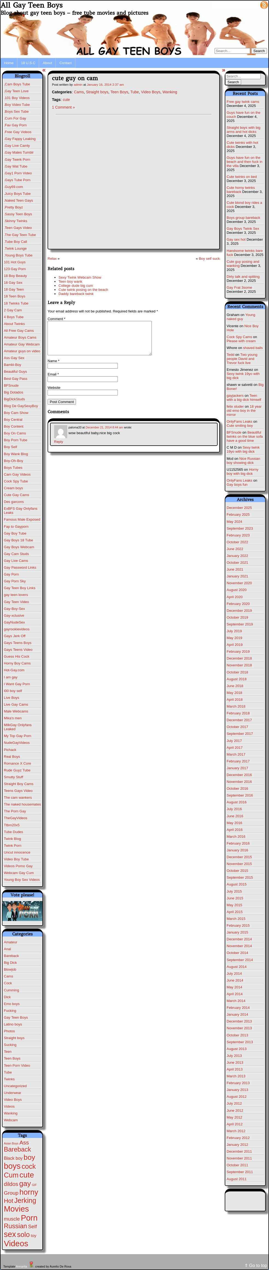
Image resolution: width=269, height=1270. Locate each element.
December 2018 (239, 658)
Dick (7, 997)
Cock (8, 983)
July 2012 (234, 1103)
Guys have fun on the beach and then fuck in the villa (244, 162)
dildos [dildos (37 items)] (11, 1184)
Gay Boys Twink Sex (243, 228)
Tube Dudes (13, 832)
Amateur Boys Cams (20, 337)
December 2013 (239, 1021)
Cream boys (13, 488)
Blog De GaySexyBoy (21, 406)
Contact (65, 63)
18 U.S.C (28, 63)
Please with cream (241, 341)
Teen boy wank (70, 281)
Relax (52, 259)
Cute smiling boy (240, 426)
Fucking (10, 1011)
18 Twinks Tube (16, 303)
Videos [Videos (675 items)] (16, 1243)
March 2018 (236, 706)
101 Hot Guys (15, 262)
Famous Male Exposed (22, 519)
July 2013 (234, 1056)
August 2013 (237, 1049)
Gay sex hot (236, 239)
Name (53, 367)
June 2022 (235, 549)
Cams (8, 976)
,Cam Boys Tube (17, 84)
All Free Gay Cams (19, 331)
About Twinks (14, 324)
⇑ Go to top (255, 1265)
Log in (251, 4)
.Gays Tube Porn (17, 180)
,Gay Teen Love (16, 91)
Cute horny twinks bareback (241, 190)
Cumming (11, 990)
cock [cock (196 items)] (29, 1166)
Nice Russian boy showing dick (243, 461)
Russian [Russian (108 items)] (15, 1226)
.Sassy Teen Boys (18, 214)
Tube (8, 1072)
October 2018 (237, 672)
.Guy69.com (13, 187)
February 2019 (238, 651)
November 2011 (239, 1158)
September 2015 (240, 877)
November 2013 (239, 1028)
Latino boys (13, 1024)
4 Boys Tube (14, 317)
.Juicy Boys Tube (17, 194)
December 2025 (239, 508)
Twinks (9, 1079)
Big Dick (10, 963)
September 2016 (240, 795)
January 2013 (237, 1090)
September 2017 (240, 734)
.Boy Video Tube (17, 105)
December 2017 (239, 720)
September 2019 (240, 624)
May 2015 (234, 905)
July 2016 (234, 809)
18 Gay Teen (14, 289)
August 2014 (237, 967)
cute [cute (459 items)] (26, 1175)
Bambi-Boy (12, 365)
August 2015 (237, 884)
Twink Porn (12, 845)
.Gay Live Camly (17, 146)
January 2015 (237, 932)
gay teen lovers (16, 595)
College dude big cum (76, 286)
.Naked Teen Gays (18, 200)
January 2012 (237, 1145)
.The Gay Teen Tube (20, 235)
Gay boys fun (237, 484)
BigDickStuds (14, 399)
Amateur (10, 942)
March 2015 (236, 919)
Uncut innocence (17, 852)
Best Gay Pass (15, 379)
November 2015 (239, 864)
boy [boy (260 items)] (29, 1157)
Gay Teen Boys (16, 1017)
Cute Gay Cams (16, 495)
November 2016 (239, 782)
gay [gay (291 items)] (25, 1183)
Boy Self (10, 447)
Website (54, 394)
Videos (9, 1106)
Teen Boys (12, 1058)
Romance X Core (17, 763)
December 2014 (239, 939)
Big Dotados (13, 392)
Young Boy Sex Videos (22, 880)
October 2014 (237, 953)
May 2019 (234, 638)
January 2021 (237, 576)
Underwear (12, 1093)
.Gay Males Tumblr (19, 152)
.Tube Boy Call (15, 242)
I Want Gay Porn (17, 684)
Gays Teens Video (18, 650)
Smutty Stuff (13, 777)
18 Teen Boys (14, 296)
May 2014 (234, 987)
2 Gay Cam (13, 310)
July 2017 (234, 741)
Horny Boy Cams (17, 663)
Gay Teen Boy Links (19, 588)
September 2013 (240, 1042)
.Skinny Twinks (15, 221)
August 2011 (237, 1179)
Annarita (21, 1266)
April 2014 (235, 994)
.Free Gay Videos (17, 132)
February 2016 (238, 843)
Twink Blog (12, 839)
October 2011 (237, 1165)
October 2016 (237, 788)
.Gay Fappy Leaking (20, 139)
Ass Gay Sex (14, 358)
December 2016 (239, 775)
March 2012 (236, 1131)
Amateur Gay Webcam (22, 344)
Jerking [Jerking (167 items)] (25, 1200)
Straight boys (14, 1038)
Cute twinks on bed (242, 177)
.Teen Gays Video (18, 228)
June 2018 (235, 686)
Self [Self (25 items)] (32, 1226)
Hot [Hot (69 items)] (8, 1200)
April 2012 (235, 1124)
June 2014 (235, 980)
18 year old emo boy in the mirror (244, 410)
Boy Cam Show (16, 413)
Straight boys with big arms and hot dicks (244, 130)
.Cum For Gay (15, 118)
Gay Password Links (20, 567)
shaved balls (253, 348)
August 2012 (237, 1097)
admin (78, 84)
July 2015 (234, 891)
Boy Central (13, 420)
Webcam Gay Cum (19, 873)
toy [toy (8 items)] (33, 1235)
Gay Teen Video (16, 602)
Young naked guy (241, 317)
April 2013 (235, 1069)
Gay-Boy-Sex (14, 609)
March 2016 (236, 836)
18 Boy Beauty (15, 276)
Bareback (11, 956)
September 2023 (240, 528)
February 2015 (238, 925)
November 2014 (239, 946)
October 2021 (237, 563)
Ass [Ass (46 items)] (24, 1142)
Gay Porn (11, 574)
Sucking (10, 1045)
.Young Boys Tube (18, 255)
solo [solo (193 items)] (23, 1234)
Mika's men (13, 718)
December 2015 (239, 857)
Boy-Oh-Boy (13, 461)
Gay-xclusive (14, 615)
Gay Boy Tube (15, 533)
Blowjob (10, 969)
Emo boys (12, 1004)
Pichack (10, 750)
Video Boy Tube (16, 859)
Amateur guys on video (22, 351)
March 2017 (236, 754)
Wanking (10, 1113)
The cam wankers (18, 797)
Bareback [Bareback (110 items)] (17, 1149)
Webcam (11, 1120)
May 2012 (234, 1117)
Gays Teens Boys (17, 643)
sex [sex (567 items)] (10, 1234)
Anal (7, 949)
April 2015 (235, 912)
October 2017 (237, 727)
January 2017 (237, 768)
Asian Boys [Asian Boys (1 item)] (11, 1143)
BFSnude (11, 385)
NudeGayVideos (17, 743)
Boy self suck (209, 259)
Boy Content (14, 426)
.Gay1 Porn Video (18, 173)
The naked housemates (22, 804)
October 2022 (237, 542)
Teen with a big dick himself (244, 397)
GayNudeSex (14, 622)
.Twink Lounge (15, 248)
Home (9, 63)
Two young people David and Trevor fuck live (242, 359)
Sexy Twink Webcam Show (80, 277)
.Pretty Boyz (13, 207)
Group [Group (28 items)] (11, 1193)
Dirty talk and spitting (243, 277)
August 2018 (237, 679)
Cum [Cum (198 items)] (11, 1175)
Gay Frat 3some (239, 287)
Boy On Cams (15, 433)
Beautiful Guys (15, 371)
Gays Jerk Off (14, 636)
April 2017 (235, 748)
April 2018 (235, 699)
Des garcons (14, 502)
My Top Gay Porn (17, 736)
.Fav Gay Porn (15, 125)
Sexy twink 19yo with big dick (243, 449)
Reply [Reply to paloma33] (58, 448)
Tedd (230, 355)
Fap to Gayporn (16, 526)
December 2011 (239, 1151)
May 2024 (234, 522)
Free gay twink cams (243, 102)
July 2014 (234, 973)
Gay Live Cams (16, 561)
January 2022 (237, 556)
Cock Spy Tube (16, 481)
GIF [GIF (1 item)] (34, 1184)
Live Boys (11, 698)
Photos (9, 1031)
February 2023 (238, 535)
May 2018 (234, 693)
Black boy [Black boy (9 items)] (13, 1158)
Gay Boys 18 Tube (18, 540)
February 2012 (238, 1138)
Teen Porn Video (17, 1065)
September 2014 (240, 960)
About (47, 63)
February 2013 (238, 1083)
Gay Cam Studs (16, 554)
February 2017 (238, 761)
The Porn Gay (15, 811)
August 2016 (237, 802)
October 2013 (237, 1035)
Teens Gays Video (18, 791)
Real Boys (12, 757)
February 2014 (238, 1008)
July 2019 (234, 631)
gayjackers (235, 395)
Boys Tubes (13, 468)
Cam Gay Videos (17, 474)
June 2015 (235, 898)
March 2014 (236, 1001)
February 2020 (238, 604)
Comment (56, 319)
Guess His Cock (16, 656)
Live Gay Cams (16, 704)
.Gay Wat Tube (15, 166)
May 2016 (234, 823)
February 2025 (238, 514)
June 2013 (235, 1062)
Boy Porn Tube (15, 440)
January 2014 (237, 1014)
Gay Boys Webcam (19, 547)
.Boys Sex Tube (16, 111)
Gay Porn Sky (15, 581)
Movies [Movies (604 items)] (16, 1209)
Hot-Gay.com (14, 670)
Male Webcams (16, 711)
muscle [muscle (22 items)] (12, 1219)
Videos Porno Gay (18, 866)
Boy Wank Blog (16, 454)
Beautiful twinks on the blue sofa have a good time (245, 436)
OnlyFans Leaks (239, 421)
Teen (7, 1052)
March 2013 (236, 1076)
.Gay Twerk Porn (17, 159)
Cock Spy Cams (239, 337)
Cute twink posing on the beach (83, 290)
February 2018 (238, 713)
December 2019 (239, 611)
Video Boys (13, 1100)
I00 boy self (13, 691)
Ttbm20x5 (12, 825)
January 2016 (237, 850)
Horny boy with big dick (242, 471)
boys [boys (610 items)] (12, 1166)
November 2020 (239, 583)
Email (53, 381)
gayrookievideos (17, 629)
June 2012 (235, 1110)
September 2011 (240, 1172)
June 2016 (235, 816)
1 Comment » (63, 107)
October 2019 (237, 617)
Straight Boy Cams (18, 784)
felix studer (235, 406)
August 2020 (237, 590)
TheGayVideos (15, 818)
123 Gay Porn (15, 269)
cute (66, 99)
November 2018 (239, 665)
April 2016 (235, 830)
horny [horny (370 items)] (28, 1192)
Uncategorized (15, 1086)
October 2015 (237, 871)
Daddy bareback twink (76, 294)
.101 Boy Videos (17, 98)
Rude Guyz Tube (17, 770)
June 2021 (235, 569)
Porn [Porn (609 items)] (29, 1218)
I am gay (10, 677)
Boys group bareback (243, 218)
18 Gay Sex (13, 283)
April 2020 (235, 597)
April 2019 (235, 645)
